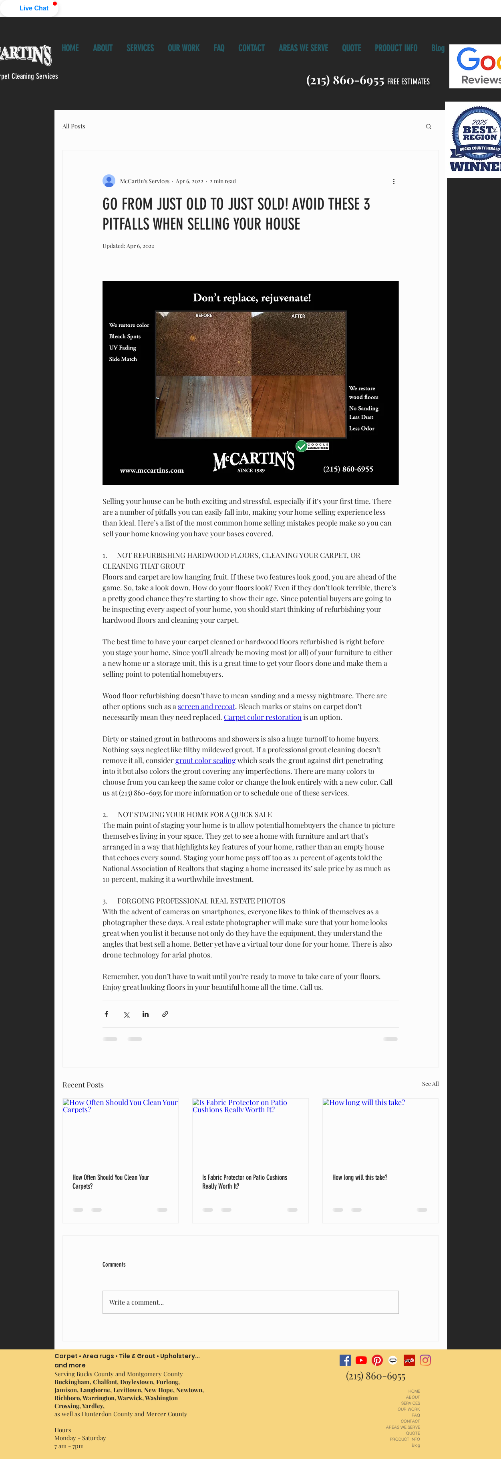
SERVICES (410, 1403)
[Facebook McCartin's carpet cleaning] (345, 1360)
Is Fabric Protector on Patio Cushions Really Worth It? (244, 1182)
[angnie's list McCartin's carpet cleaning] (393, 1360)
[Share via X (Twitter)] (126, 1014)
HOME (414, 1391)
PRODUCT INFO (405, 1439)
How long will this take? (359, 1177)
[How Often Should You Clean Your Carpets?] (121, 1131)
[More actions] (394, 181)
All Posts (73, 126)
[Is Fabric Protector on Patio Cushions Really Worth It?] (250, 1131)
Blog (416, 1445)
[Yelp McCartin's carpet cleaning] (409, 1360)
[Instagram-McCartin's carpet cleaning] (425, 1360)
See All (430, 1083)
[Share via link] (165, 1014)
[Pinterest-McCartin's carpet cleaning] (377, 1360)
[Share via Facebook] (106, 1014)
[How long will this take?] (381, 1131)
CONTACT (410, 1421)
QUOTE (413, 1433)
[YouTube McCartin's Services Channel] (361, 1360)
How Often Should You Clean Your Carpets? (110, 1182)
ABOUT (413, 1397)
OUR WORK (409, 1409)
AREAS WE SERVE (403, 1427)
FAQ (416, 1415)
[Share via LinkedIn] (145, 1014)
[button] (29, 8)
